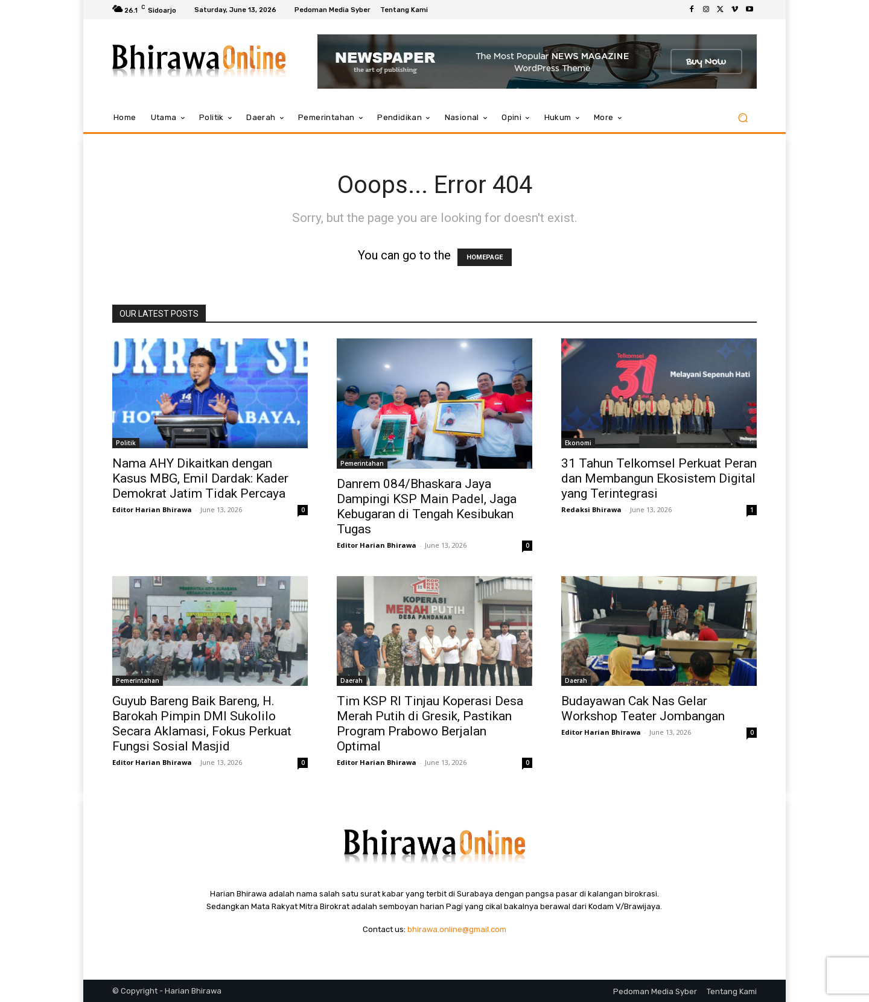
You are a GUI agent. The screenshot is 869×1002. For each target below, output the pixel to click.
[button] (742, 118)
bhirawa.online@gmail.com (456, 929)
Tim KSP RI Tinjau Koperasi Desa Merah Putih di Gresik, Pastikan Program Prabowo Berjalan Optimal (430, 723)
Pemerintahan (362, 463)
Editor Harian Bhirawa (152, 509)
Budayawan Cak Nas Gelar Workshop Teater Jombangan (643, 708)
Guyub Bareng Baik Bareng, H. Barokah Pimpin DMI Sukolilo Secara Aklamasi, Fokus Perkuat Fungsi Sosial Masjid (201, 723)
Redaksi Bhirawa (591, 509)
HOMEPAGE (484, 257)
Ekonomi (578, 443)
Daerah (351, 680)
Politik (126, 443)
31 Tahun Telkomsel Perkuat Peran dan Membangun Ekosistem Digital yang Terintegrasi (659, 478)
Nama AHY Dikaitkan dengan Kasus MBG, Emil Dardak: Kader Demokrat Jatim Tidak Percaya (200, 478)
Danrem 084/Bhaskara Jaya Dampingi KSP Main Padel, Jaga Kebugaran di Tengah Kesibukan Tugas (427, 506)
